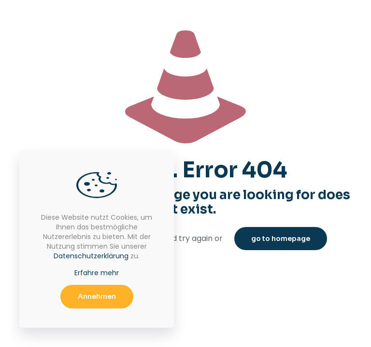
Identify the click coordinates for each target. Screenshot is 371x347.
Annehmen (97, 296)
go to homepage (280, 238)
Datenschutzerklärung (91, 256)
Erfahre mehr (96, 273)
